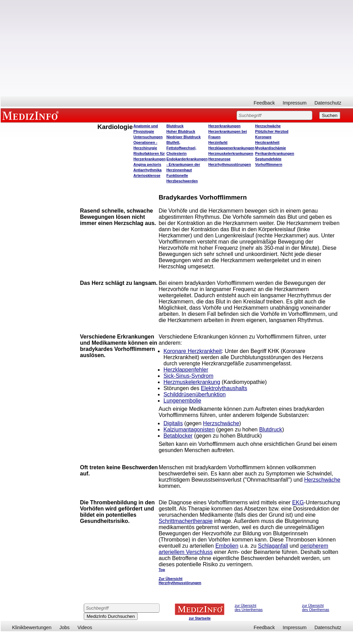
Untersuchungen (148, 137)
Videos (85, 627)
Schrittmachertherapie (186, 521)
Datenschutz (327, 103)
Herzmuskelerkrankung (191, 382)
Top (162, 570)
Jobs (64, 627)
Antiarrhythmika (147, 170)
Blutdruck (175, 126)
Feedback (264, 103)
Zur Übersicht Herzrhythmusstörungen (180, 581)
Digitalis (173, 423)
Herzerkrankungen (224, 126)
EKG (298, 502)
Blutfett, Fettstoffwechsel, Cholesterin (181, 147)
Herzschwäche (268, 126)
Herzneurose (219, 159)
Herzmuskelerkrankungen (230, 153)
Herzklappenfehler (185, 370)
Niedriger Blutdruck (184, 137)
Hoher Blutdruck (181, 131)
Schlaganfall (273, 546)
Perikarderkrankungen (274, 153)
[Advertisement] (177, 48)
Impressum (294, 103)
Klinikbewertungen (31, 627)
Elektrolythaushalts (224, 388)
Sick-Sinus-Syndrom (188, 376)
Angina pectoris (147, 164)
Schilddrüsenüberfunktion (194, 394)
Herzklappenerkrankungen (231, 148)
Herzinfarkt (218, 142)
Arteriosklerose (146, 175)
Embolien (227, 546)
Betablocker (178, 436)
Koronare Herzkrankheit (192, 351)
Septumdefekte (268, 159)
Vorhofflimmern (268, 164)
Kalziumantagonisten (189, 429)
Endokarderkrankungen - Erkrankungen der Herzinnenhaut (187, 164)
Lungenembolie (182, 401)
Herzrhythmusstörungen (229, 164)
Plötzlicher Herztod (272, 131)
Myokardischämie (270, 148)
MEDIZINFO (32, 115)
